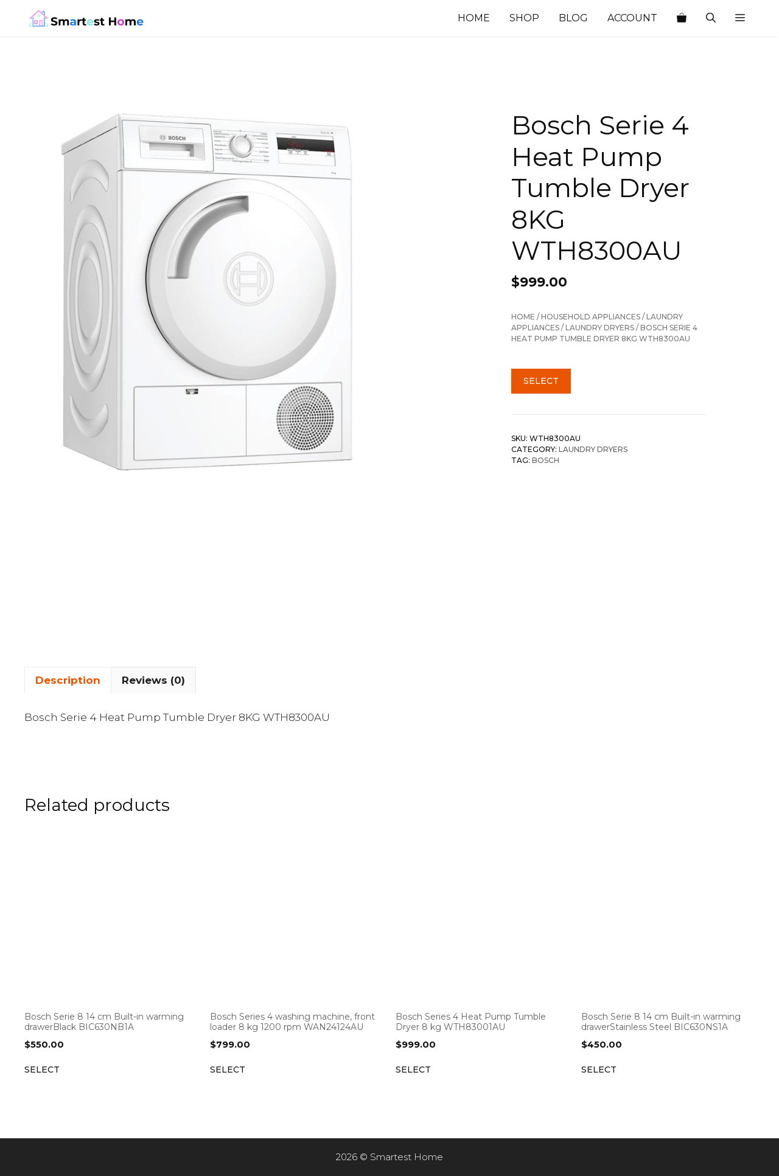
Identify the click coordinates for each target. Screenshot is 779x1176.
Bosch (545, 460)
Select (541, 380)
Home (474, 18)
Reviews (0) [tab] (153, 680)
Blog (573, 18)
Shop (524, 18)
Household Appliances (590, 316)
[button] (740, 18)
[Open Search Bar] (710, 18)
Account (632, 18)
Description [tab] (67, 680)
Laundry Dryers (599, 327)
